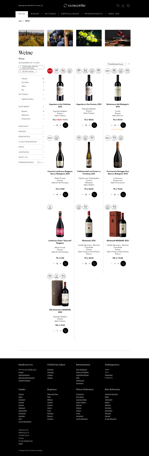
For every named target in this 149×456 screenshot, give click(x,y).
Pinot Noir (108, 408)
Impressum (79, 383)
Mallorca (50, 400)
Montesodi (89, 240)
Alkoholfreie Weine (89, 38)
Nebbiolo (108, 405)
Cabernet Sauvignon (111, 394)
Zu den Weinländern (25, 422)
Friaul (49, 411)
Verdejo (78, 411)
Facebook (50, 372)
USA (20, 419)
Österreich (22, 408)
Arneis (78, 413)
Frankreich (22, 400)
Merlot (107, 397)
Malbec (107, 402)
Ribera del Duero (52, 394)
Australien (22, 416)
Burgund (50, 416)
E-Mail (21, 444)
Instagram (50, 370)
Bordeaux (50, 413)
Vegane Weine (60, 38)
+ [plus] (60, 125)
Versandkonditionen (82, 375)
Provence (50, 419)
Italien (20, 397)
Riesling (78, 408)
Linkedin (50, 375)
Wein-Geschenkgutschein (27, 378)
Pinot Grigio (80, 397)
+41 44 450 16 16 (30, 370)
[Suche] (118, 6)
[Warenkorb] (128, 6)
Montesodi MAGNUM (118, 240)
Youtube (49, 378)
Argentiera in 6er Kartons (88, 104)
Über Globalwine (81, 370)
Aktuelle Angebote (24, 380)
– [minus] (53, 125)
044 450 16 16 (32, 5)
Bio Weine (31, 38)
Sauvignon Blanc (81, 400)
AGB (77, 378)
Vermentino (79, 416)
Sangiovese (108, 411)
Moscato (79, 405)
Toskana (50, 402)
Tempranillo (108, 400)
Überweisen (109, 375)
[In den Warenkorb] (65, 125)
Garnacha (108, 413)
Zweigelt (107, 416)
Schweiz (21, 405)
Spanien (21, 394)
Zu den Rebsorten (82, 419)
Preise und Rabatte (82, 372)
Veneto (49, 408)
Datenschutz (80, 380)
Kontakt (21, 372)
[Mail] (41, 5)
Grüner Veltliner (81, 402)
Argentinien (22, 413)
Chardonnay (80, 394)
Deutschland (23, 411)
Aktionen (118, 38)
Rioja (49, 397)
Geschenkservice (24, 375)
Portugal (21, 402)
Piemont (50, 405)
